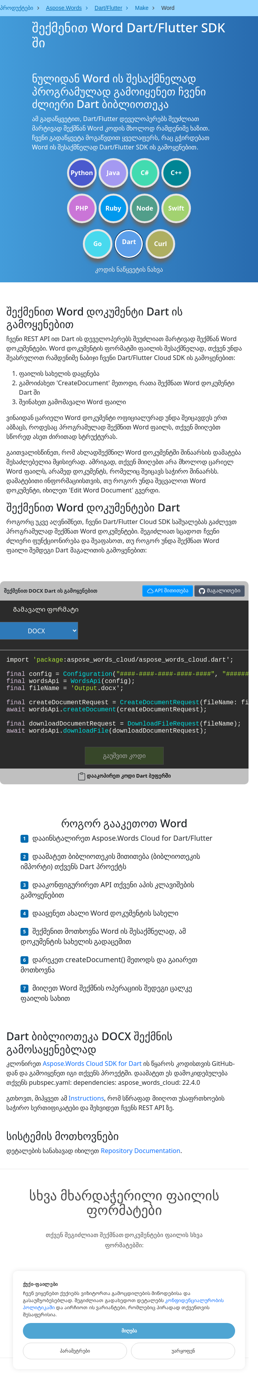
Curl (160, 243)
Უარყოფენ (183, 1351)
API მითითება (166, 589)
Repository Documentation (140, 1150)
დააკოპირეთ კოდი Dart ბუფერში (129, 775)
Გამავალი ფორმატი (46, 609)
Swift (176, 208)
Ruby (113, 208)
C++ (176, 172)
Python (82, 172)
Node (144, 208)
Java (113, 172)
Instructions (86, 1098)
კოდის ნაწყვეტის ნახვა (129, 269)
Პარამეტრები (75, 1351)
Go (97, 243)
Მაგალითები (219, 590)
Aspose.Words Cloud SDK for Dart (92, 1063)
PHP (81, 208)
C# (145, 172)
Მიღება (129, 1331)
